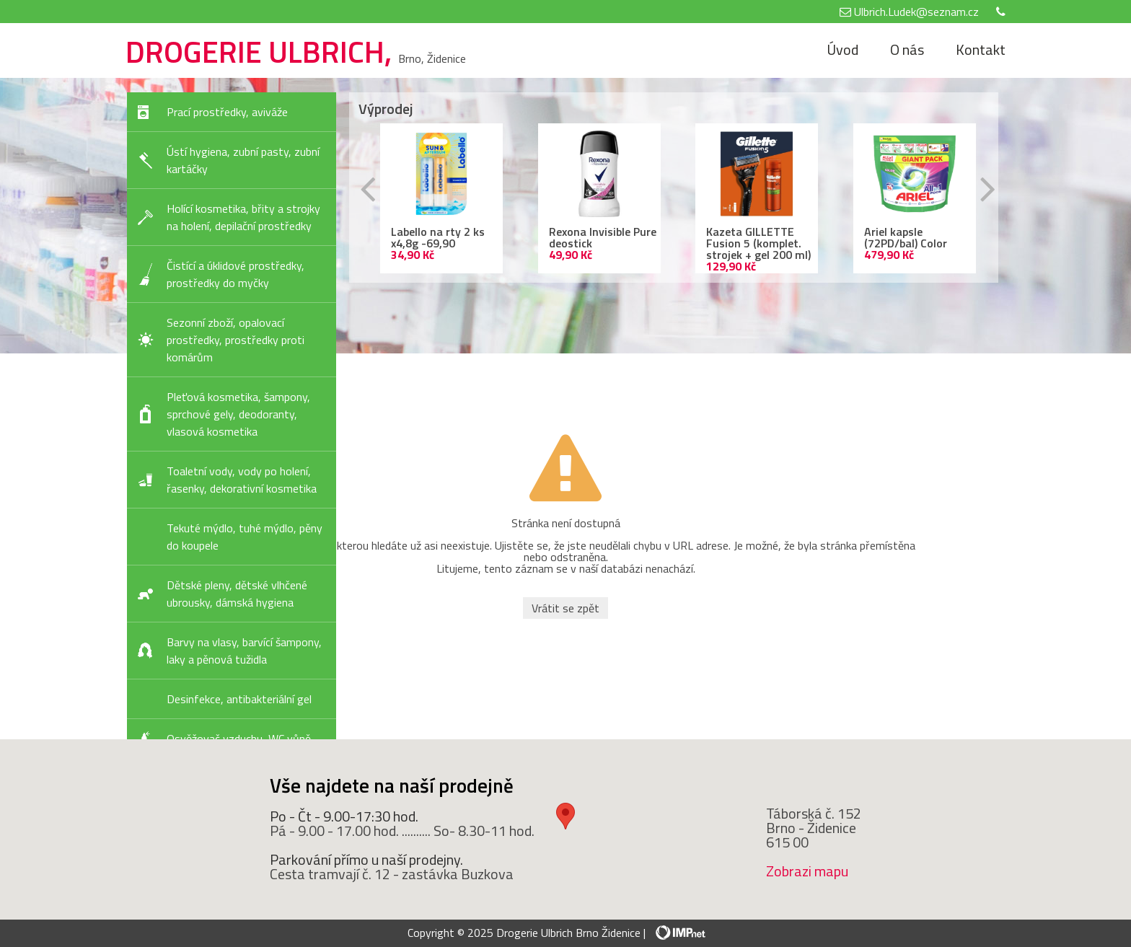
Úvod (842, 49)
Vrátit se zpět (565, 608)
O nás (907, 49)
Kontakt (980, 49)
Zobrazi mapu (807, 871)
